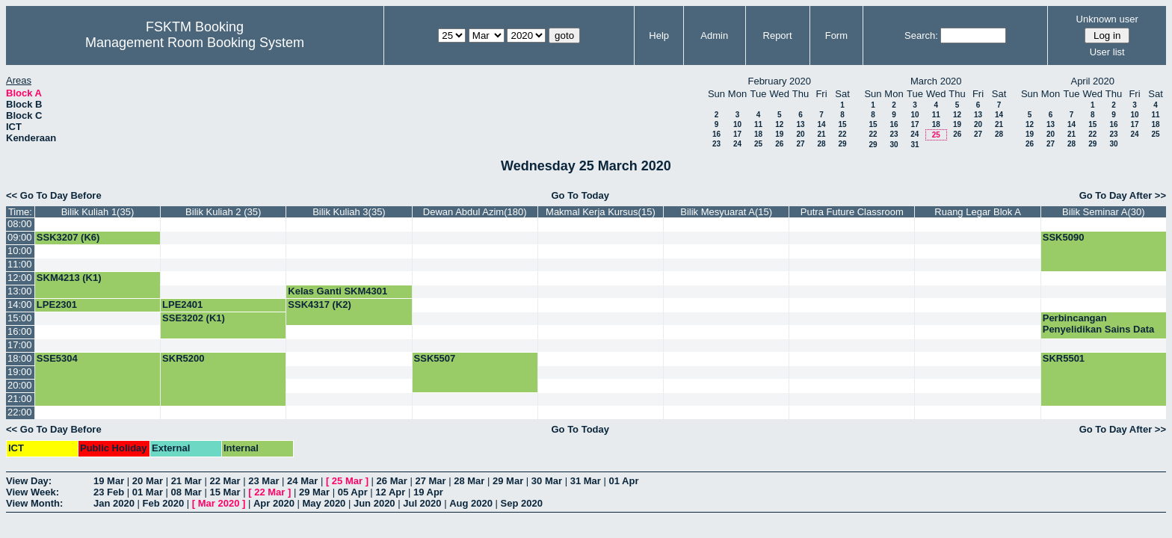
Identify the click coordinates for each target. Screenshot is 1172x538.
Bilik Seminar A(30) (1103, 211)
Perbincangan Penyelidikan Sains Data (1099, 323)
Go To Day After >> (1122, 195)
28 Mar (469, 480)
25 (758, 144)
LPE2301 (57, 304)
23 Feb (108, 492)
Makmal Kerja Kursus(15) (601, 211)
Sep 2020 (522, 503)
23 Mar (263, 480)
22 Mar (224, 480)
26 (779, 144)
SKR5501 (1064, 358)
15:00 (19, 318)
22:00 (19, 412)
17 (737, 134)
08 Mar (186, 492)
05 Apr (353, 492)
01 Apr (623, 480)
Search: (921, 35)
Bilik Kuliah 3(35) (349, 211)
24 (737, 144)
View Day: (29, 480)
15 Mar (224, 492)
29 (842, 144)
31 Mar (585, 480)
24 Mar (302, 480)
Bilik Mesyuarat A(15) (726, 211)
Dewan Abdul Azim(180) (475, 211)
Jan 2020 (114, 503)
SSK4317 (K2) (319, 304)
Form (836, 35)
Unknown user (1107, 19)
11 (758, 124)
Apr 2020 (273, 503)
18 (758, 134)
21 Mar (186, 480)
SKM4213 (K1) (69, 277)
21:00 (19, 398)
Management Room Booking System (194, 42)
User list (1107, 52)
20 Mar (147, 480)
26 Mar (392, 480)
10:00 (19, 250)
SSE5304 (57, 358)
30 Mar (546, 480)
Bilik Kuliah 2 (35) (223, 211)
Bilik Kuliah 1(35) (98, 211)
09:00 (19, 237)
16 (716, 134)
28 (821, 144)
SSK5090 (1064, 237)
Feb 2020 (164, 503)
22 (842, 134)
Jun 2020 (374, 503)
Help (659, 35)
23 (716, 144)
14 (821, 124)
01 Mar (147, 492)
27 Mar (430, 480)
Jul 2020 (422, 503)
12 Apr (390, 492)
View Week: (32, 492)
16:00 (19, 331)
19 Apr (428, 492)
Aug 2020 (471, 503)
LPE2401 (182, 304)
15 (842, 124)
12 (779, 124)
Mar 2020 (219, 503)
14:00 (19, 304)
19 (779, 134)
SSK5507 (435, 358)
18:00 (19, 358)
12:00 (19, 277)
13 (800, 124)
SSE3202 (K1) (193, 318)
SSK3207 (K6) (68, 237)
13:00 (19, 291)
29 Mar (508, 480)
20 (800, 134)
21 (821, 134)
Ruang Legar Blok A (977, 211)
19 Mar (108, 480)
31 (914, 144)
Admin (714, 35)
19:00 (19, 371)
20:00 (19, 385)
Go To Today (580, 195)
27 (800, 144)
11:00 (19, 264)
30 (893, 144)
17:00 (19, 344)
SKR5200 (183, 358)
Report (777, 35)
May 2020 (324, 503)
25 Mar (347, 480)
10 (737, 124)
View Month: (34, 503)
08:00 (19, 223)
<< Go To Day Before (54, 195)
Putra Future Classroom (852, 211)
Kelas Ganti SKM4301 (337, 291)
